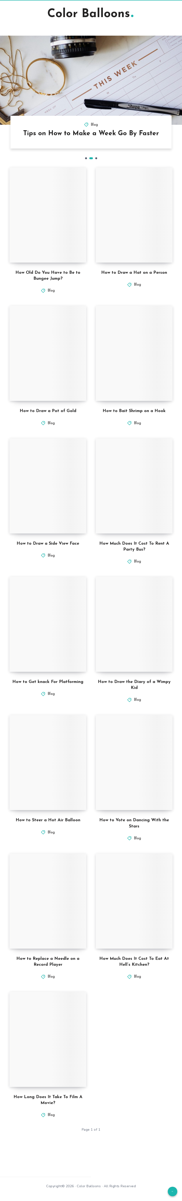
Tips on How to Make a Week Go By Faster (91, 133)
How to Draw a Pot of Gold (48, 411)
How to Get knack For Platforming (47, 682)
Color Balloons (90, 14)
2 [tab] (91, 158)
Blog (94, 125)
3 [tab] (96, 158)
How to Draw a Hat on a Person (134, 272)
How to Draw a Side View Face (48, 543)
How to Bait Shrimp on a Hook (134, 411)
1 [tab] (86, 158)
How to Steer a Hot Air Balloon (48, 820)
